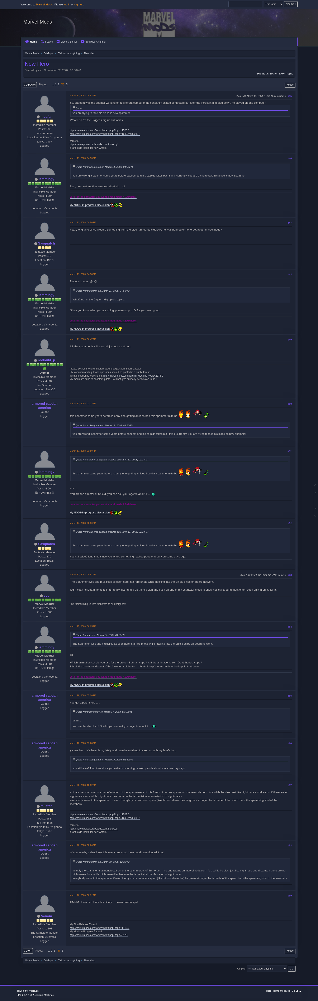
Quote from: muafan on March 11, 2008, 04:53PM (103, 290)
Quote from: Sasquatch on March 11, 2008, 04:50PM (104, 166)
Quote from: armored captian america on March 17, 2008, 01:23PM (112, 459)
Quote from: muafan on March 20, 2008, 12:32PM (103, 861)
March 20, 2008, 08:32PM (83, 895)
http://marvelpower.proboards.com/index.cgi (94, 144)
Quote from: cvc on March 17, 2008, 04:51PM (100, 635)
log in (67, 4)
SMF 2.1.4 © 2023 (26, 995)
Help (268, 991)
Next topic (286, 73)
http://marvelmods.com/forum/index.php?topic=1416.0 (99, 928)
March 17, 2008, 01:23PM (83, 403)
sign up (78, 4)
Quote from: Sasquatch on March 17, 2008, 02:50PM (104, 759)
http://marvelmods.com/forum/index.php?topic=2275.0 (133, 375)
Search (47, 41)
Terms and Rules (281, 991)
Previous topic (267, 73)
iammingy (46, 179)
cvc (46, 595)
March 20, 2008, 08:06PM (83, 845)
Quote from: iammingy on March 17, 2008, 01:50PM (104, 711)
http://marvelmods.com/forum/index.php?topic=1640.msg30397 (105, 133)
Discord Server (67, 41)
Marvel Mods (37, 22)
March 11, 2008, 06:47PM (83, 339)
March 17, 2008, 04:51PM (83, 574)
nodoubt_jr (46, 360)
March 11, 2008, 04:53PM (83, 95)
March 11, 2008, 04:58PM (83, 274)
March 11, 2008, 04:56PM (83, 222)
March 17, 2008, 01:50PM (83, 451)
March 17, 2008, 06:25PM (83, 626)
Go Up (28, 950)
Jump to (241, 968)
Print (290, 85)
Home (31, 41)
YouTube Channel (93, 41)
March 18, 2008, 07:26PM (83, 695)
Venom (46, 916)
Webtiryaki (34, 991)
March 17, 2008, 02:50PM (83, 523)
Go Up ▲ (296, 991)
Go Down (30, 84)
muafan (46, 116)
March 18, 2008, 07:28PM (83, 743)
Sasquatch (46, 243)
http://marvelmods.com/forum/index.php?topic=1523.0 (99, 130)
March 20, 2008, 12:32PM (83, 785)
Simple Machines (44, 995)
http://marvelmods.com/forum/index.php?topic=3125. (99, 935)
